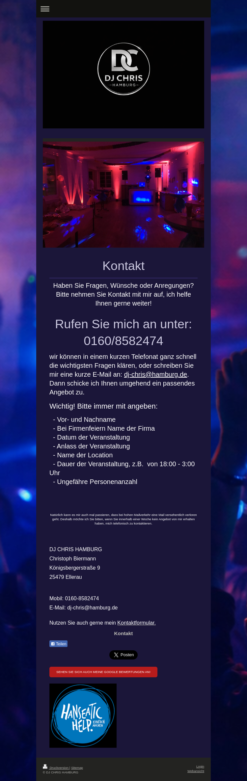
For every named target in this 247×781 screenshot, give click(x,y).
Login (200, 766)
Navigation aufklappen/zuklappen (123, 9)
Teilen (58, 644)
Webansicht (195, 771)
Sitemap (77, 767)
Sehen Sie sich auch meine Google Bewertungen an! (103, 672)
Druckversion (56, 767)
